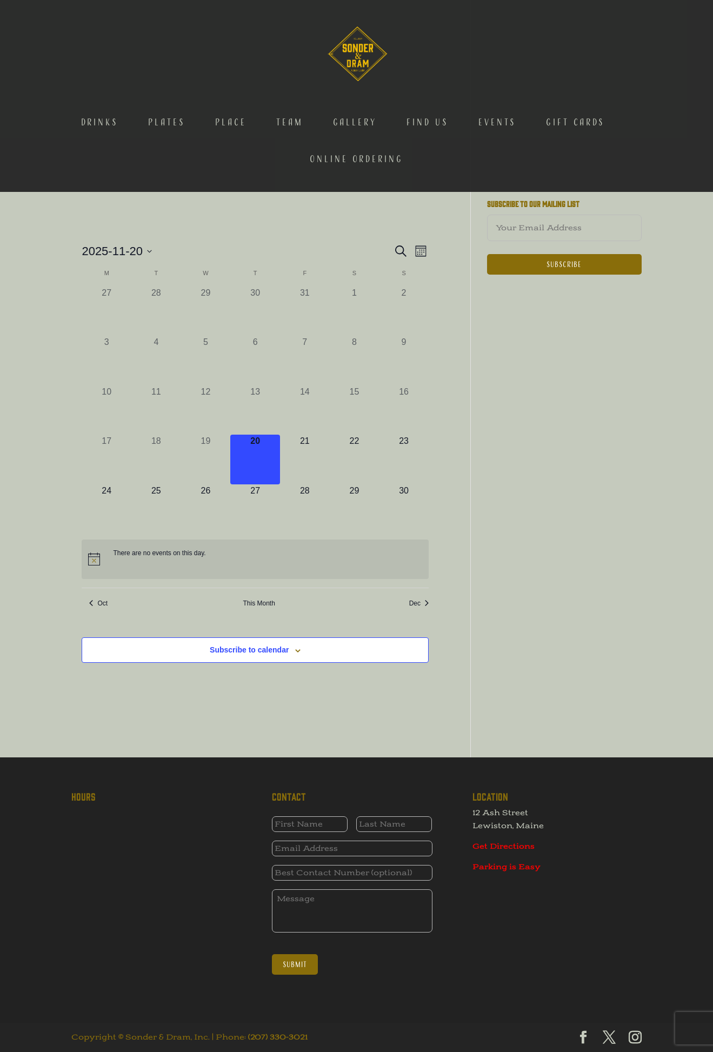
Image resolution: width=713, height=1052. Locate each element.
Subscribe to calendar (249, 649)
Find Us (428, 69)
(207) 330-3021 (278, 1037)
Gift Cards (575, 69)
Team (289, 69)
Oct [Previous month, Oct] (98, 603)
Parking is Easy (506, 866)
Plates (166, 69)
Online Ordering (356, 106)
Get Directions (503, 846)
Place (230, 69)
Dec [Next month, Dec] (419, 603)
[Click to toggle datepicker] (117, 251)
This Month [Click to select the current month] (259, 603)
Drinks (99, 69)
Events (497, 69)
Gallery (355, 69)
